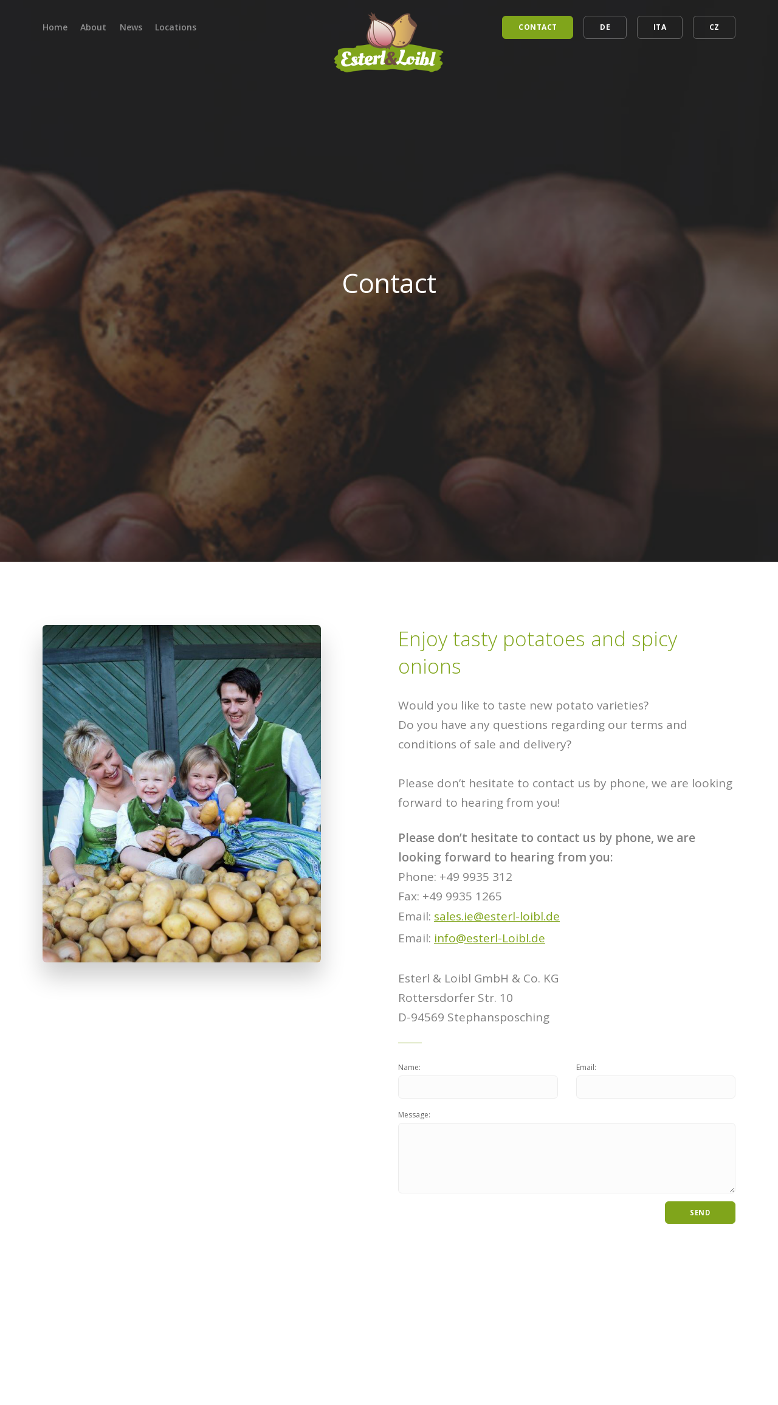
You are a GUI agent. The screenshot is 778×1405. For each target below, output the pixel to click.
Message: (414, 1115)
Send (700, 1215)
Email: (586, 1067)
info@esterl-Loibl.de (489, 938)
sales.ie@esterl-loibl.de (497, 916)
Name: (409, 1067)
